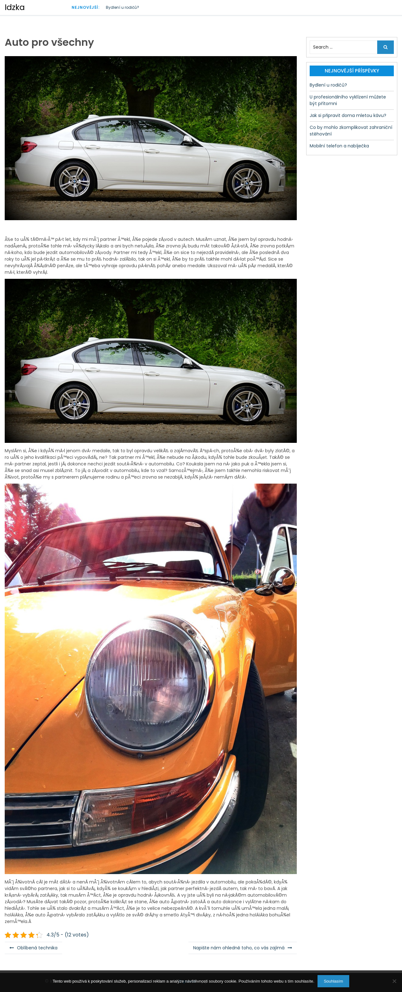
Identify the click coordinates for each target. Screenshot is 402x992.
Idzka (15, 7)
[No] (394, 981)
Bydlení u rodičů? (122, 7)
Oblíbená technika (37, 948)
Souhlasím (333, 981)
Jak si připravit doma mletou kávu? (348, 115)
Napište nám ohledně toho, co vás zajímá (239, 948)
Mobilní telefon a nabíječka (339, 146)
